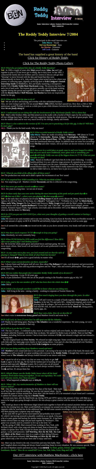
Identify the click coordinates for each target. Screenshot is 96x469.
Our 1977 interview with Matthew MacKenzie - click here (48, 455)
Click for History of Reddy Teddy (48, 57)
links (53, 26)
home (39, 24)
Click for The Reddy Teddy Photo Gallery (48, 63)
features (59, 24)
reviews (76, 24)
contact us (60, 26)
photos (52, 24)
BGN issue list (67, 24)
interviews (45, 24)
